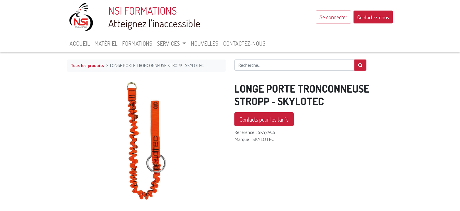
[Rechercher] (360, 65)
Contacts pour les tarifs (264, 119)
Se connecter (333, 17)
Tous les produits (87, 65)
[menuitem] (79, 43)
